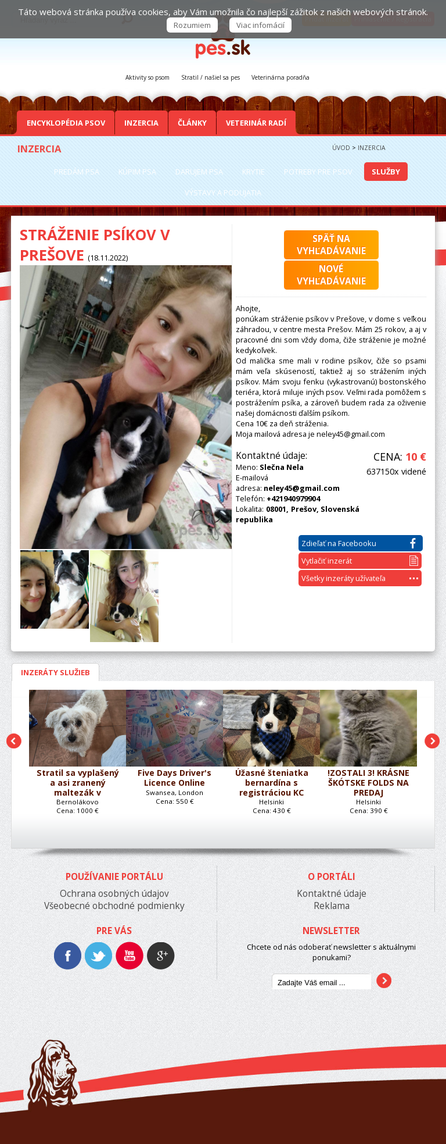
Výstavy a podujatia (223, 192)
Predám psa (76, 171)
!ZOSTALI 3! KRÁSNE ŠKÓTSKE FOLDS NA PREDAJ (368, 783)
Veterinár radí (256, 122)
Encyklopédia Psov (66, 122)
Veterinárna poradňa (280, 77)
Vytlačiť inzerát (359, 560)
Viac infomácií (260, 25)
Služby (386, 171)
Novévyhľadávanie (331, 275)
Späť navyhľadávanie (331, 245)
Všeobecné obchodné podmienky (114, 906)
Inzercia (141, 122)
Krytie (253, 171)
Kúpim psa (137, 171)
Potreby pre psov (318, 171)
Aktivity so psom (147, 77)
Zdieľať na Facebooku (358, 543)
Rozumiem (192, 25)
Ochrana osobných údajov (114, 894)
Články (192, 122)
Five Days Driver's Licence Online (174, 778)
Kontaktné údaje (331, 894)
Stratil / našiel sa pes (210, 77)
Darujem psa (199, 171)
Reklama (332, 906)
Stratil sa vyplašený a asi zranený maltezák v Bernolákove (78, 783)
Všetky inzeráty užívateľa (359, 578)
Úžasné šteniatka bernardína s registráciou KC (271, 783)
